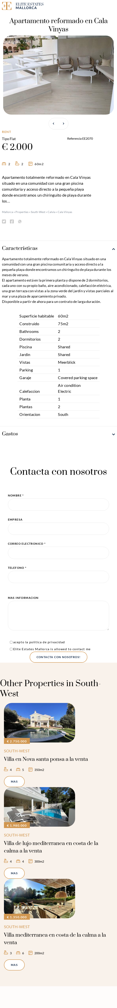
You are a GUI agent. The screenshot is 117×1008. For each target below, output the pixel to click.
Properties (21, 212)
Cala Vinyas (65, 212)
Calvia (51, 212)
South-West (38, 212)
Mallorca (7, 212)
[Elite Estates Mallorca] (29, 6)
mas (14, 781)
